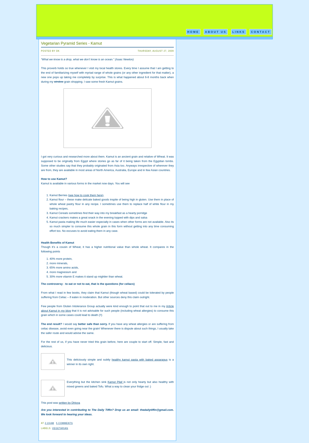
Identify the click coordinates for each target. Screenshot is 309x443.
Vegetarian (60, 428)
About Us (215, 31)
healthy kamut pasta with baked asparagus (140, 359)
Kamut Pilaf (115, 382)
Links (238, 31)
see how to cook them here (85, 195)
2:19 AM (49, 423)
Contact (260, 31)
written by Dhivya (69, 402)
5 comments (64, 423)
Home (193, 31)
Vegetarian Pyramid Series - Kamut (71, 43)
